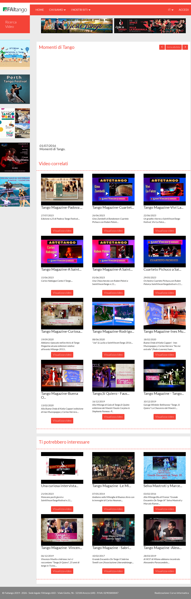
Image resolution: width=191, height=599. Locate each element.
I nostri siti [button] (81, 9)
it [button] (171, 9)
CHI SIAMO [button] (57, 9)
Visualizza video (62, 230)
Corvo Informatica (179, 592)
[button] (62, 189)
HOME (41, 9)
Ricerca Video (11, 24)
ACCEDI (184, 9)
